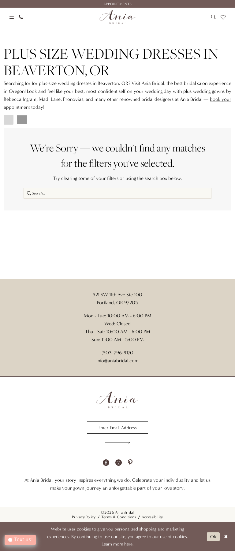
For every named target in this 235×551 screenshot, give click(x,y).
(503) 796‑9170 (117, 353)
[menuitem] (117, 4)
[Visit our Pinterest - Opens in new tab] (130, 462)
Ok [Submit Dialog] (213, 536)
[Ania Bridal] (117, 17)
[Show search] (213, 17)
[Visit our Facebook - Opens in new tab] (106, 462)
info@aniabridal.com (117, 360)
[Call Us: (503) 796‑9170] (20, 17)
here (128, 544)
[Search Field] (117, 193)
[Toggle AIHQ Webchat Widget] (20, 540)
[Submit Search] (28, 193)
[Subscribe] (117, 442)
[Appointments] (117, 4)
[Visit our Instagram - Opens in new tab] (118, 462)
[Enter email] (117, 427)
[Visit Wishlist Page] (223, 17)
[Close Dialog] (226, 536)
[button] (11, 17)
